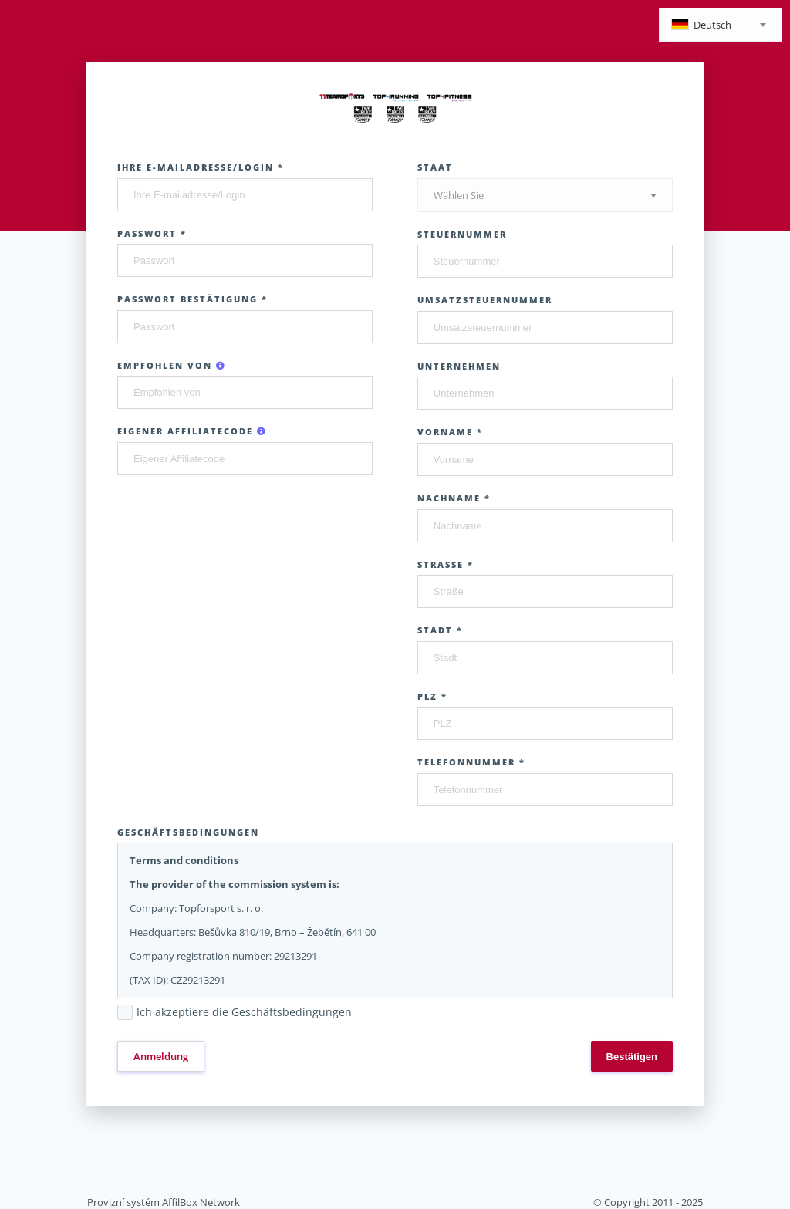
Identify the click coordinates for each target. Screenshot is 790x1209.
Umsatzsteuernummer (484, 300)
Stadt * (440, 630)
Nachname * (454, 498)
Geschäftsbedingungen (188, 832)
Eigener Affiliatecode (192, 431)
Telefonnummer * (471, 762)
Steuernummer (462, 234)
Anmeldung (160, 1056)
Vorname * (450, 431)
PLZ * (432, 696)
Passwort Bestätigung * (192, 299)
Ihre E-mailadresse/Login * (200, 167)
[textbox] (721, 25)
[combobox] (720, 25)
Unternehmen (459, 366)
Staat (435, 167)
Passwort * (152, 233)
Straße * (445, 564)
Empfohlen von (171, 365)
